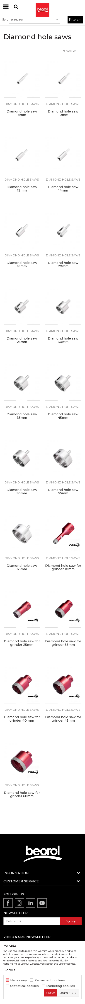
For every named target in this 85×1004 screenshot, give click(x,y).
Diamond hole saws (22, 104)
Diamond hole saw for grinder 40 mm (22, 718)
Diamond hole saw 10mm (63, 113)
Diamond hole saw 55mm (63, 491)
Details (9, 970)
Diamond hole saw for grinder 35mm (63, 643)
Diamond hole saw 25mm (22, 340)
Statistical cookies (24, 986)
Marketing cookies (60, 986)
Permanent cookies (49, 980)
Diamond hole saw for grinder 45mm (63, 718)
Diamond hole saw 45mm (63, 416)
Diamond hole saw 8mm (22, 113)
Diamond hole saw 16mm (22, 264)
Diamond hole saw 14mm (63, 188)
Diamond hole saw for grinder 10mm (63, 567)
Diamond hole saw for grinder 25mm (22, 643)
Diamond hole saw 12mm (22, 188)
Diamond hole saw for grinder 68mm (22, 794)
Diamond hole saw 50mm (22, 491)
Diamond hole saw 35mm (22, 416)
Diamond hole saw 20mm (63, 264)
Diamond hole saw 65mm (22, 567)
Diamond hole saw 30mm (63, 340)
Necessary (18, 980)
